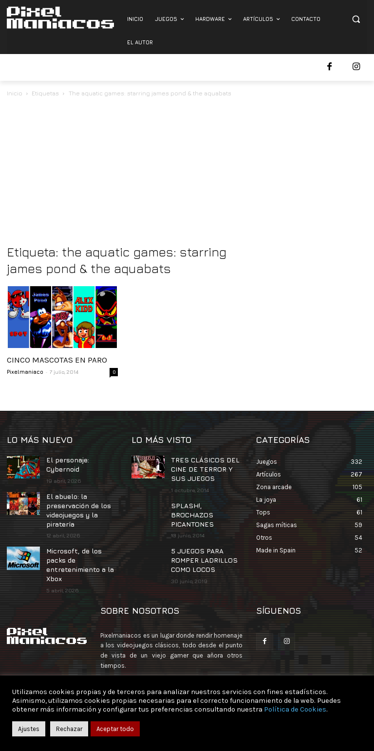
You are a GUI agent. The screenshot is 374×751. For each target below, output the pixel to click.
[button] (355, 19)
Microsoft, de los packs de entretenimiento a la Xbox (81, 552)
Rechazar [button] (69, 729)
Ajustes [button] (28, 729)
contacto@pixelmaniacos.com (185, 667)
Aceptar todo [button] (115, 729)
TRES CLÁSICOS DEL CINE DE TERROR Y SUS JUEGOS (204, 467)
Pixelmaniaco (25, 371)
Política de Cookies (295, 709)
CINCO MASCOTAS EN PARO (57, 360)
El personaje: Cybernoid (66, 463)
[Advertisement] (187, 172)
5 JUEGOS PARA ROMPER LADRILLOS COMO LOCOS (199, 544)
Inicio (14, 93)
